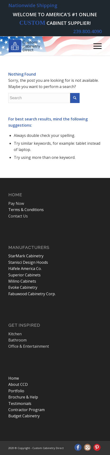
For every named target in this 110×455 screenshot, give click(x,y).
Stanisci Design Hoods (28, 262)
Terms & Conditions (26, 209)
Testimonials (19, 403)
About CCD (18, 384)
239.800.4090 (87, 31)
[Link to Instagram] (87, 447)
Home (13, 378)
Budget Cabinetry (24, 416)
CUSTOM (32, 23)
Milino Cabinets (22, 281)
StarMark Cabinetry (25, 256)
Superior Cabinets (24, 275)
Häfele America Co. (25, 268)
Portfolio (16, 390)
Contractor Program (26, 409)
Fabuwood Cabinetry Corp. (32, 293)
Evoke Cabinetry (22, 287)
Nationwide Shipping (32, 5)
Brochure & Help (23, 397)
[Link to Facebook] (77, 447)
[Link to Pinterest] (96, 447)
